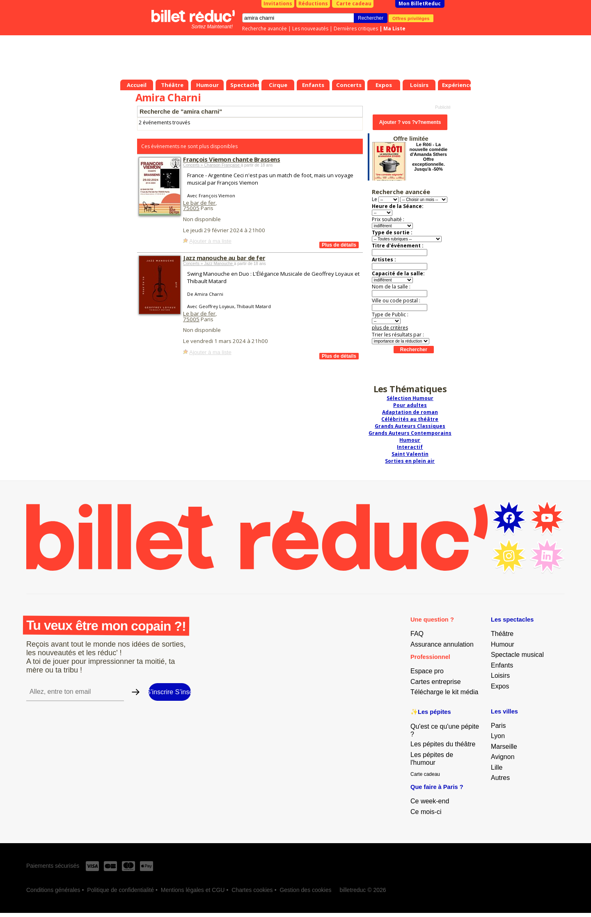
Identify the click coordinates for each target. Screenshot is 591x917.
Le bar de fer (199, 202)
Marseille (504, 746)
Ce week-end (429, 801)
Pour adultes (410, 405)
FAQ (417, 633)
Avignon (503, 756)
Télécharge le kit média (444, 691)
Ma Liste (394, 28)
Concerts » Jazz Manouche (208, 263)
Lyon (498, 735)
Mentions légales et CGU (193, 890)
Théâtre (502, 633)
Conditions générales (53, 890)
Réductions (313, 3)
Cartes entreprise (435, 681)
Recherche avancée (264, 28)
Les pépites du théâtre (442, 744)
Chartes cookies (252, 890)
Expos (500, 686)
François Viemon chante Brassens (231, 159)
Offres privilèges (411, 18)
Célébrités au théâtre (409, 419)
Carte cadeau (353, 3)
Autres (500, 777)
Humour (409, 440)
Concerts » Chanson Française (212, 165)
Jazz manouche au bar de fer (224, 258)
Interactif (410, 447)
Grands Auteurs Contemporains (410, 433)
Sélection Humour (410, 398)
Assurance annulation (442, 644)
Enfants (502, 665)
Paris (498, 725)
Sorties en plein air (410, 460)
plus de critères (390, 327)
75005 (191, 208)
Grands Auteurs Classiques (410, 426)
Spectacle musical (517, 654)
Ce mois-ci (426, 811)
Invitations (277, 3)
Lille (496, 767)
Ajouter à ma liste (210, 241)
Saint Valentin (410, 453)
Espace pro (427, 671)
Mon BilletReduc (420, 3)
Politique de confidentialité (120, 890)
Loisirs (500, 675)
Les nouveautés (310, 28)
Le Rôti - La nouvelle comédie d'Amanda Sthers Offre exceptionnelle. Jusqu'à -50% (428, 157)
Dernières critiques (356, 28)
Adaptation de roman (410, 412)
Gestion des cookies (305, 890)
